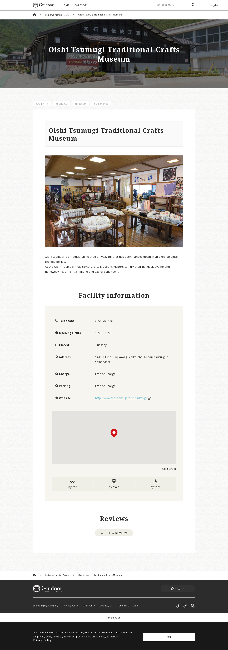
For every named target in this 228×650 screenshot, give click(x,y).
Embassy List (106, 605)
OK (169, 637)
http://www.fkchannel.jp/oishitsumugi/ (121, 398)
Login (214, 5)
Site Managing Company (45, 605)
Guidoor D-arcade (128, 605)
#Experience (101, 103)
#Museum (81, 103)
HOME (65, 5)
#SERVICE (61, 103)
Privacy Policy (70, 605)
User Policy (89, 605)
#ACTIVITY (42, 103)
